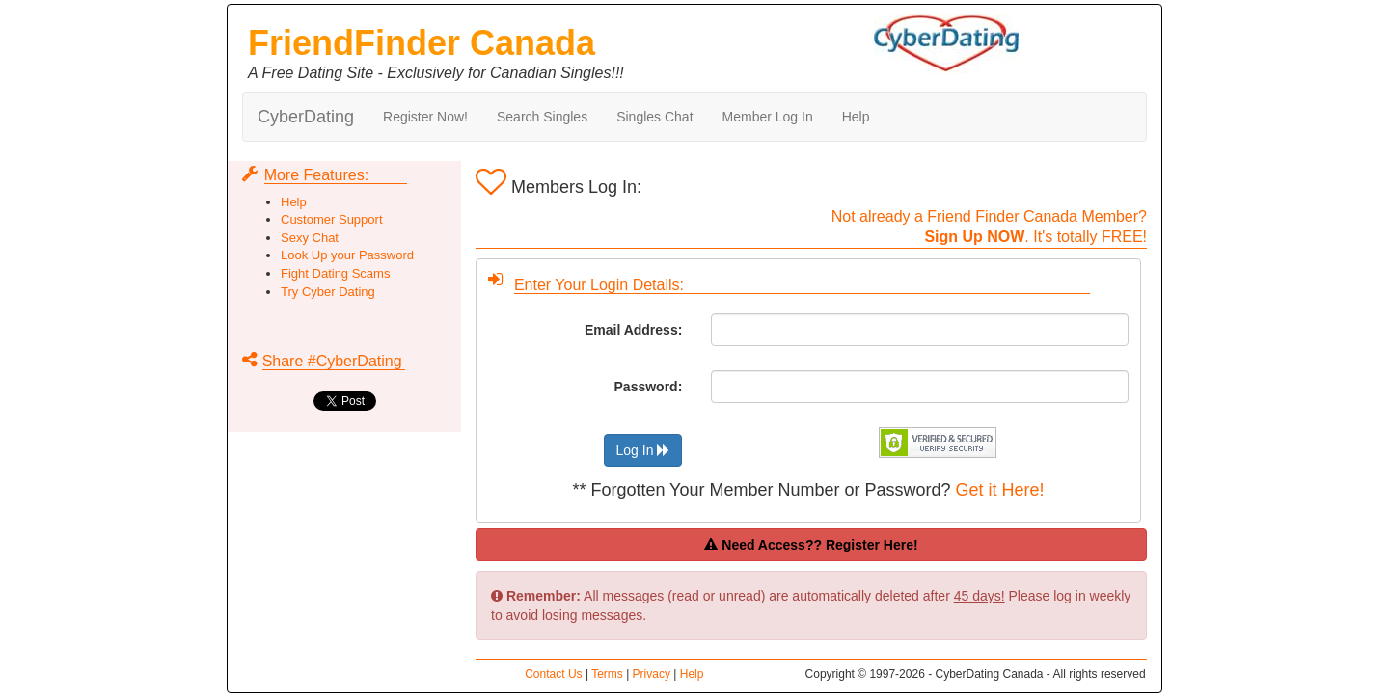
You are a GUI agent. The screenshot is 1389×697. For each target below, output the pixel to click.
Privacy (651, 674)
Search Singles (542, 116)
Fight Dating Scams (335, 273)
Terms (607, 674)
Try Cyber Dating (328, 291)
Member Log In (767, 116)
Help (856, 116)
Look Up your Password (347, 255)
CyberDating (306, 116)
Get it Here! (1000, 489)
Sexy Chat (310, 237)
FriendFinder (421, 43)
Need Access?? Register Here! (810, 544)
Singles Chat (654, 116)
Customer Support (332, 219)
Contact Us (553, 674)
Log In (643, 450)
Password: (648, 386)
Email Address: (633, 329)
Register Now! (425, 116)
